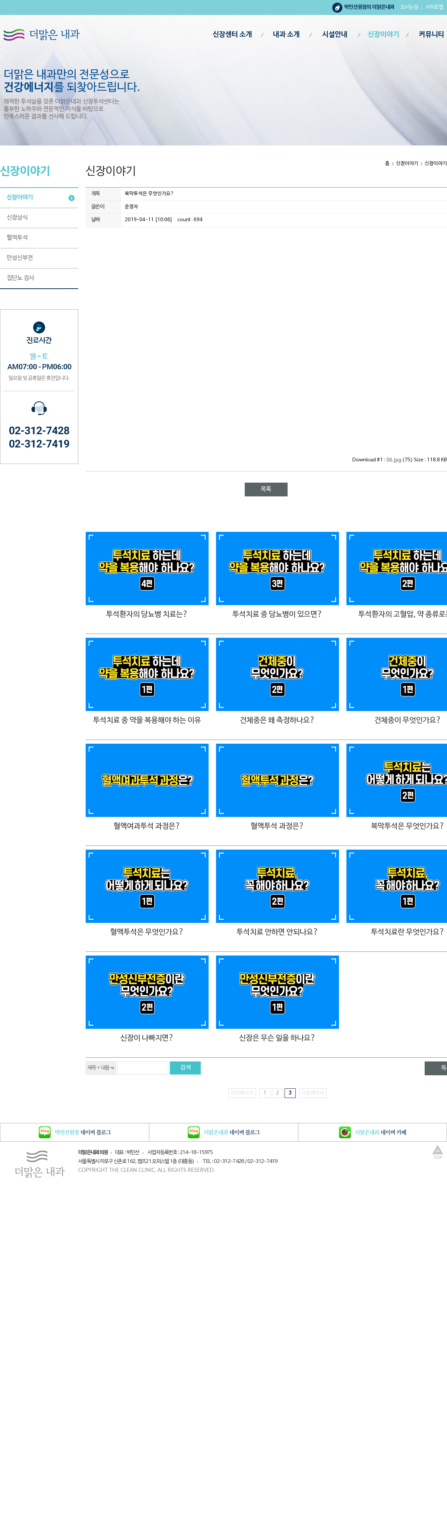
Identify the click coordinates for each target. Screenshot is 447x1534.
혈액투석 (17, 238)
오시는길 (409, 7)
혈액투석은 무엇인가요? (147, 932)
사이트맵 (434, 7)
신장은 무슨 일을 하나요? (277, 1038)
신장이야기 (383, 35)
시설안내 (335, 35)
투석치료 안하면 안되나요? (277, 932)
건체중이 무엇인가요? (407, 720)
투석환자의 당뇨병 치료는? (147, 615)
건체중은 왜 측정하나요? (277, 720)
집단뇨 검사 (20, 278)
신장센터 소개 (232, 35)
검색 (185, 1067)
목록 (266, 489)
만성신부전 (20, 258)
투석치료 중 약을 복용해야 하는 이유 (147, 720)
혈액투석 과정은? (277, 826)
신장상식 (17, 217)
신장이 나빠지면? (147, 1038)
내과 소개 (286, 35)
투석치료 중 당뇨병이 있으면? (277, 615)
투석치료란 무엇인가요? (408, 932)
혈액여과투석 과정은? (147, 826)
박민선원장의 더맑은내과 (369, 7)
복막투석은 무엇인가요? (408, 826)
